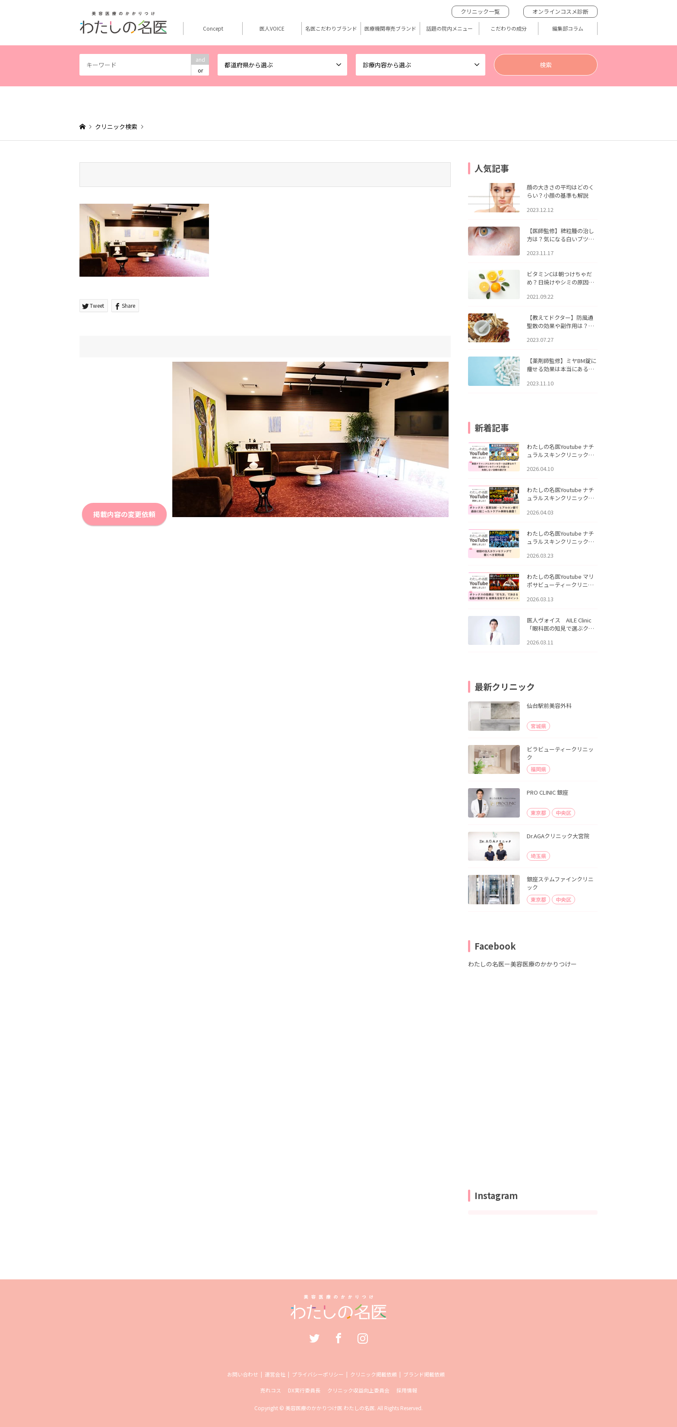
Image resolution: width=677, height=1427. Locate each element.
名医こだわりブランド (331, 28)
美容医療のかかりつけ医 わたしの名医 (330, 1407)
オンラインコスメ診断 (560, 11)
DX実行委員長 (304, 1390)
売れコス (270, 1390)
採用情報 (406, 1390)
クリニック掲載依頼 (373, 1374)
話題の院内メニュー (449, 28)
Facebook (338, 1338)
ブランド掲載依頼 (424, 1374)
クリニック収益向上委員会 (358, 1390)
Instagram (362, 1338)
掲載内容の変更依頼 (124, 514)
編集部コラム (567, 28)
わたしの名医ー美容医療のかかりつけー (522, 964)
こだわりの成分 (508, 28)
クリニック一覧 (480, 11)
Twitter (314, 1338)
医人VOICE (272, 28)
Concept (213, 28)
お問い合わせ (242, 1374)
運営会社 (275, 1374)
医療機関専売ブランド (390, 28)
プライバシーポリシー (318, 1374)
